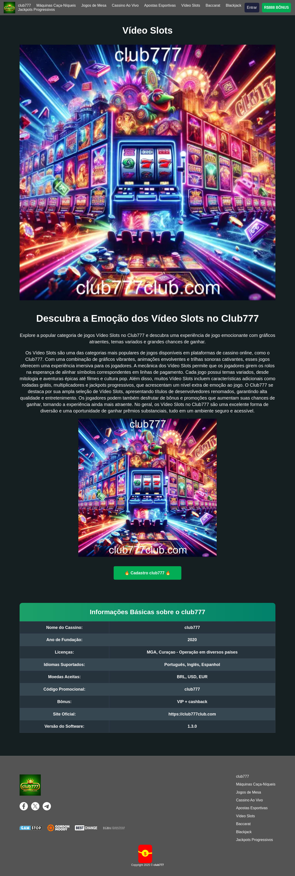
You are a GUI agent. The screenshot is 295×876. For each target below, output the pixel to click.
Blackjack (233, 5)
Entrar (252, 7)
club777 (24, 5)
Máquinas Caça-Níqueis (56, 5)
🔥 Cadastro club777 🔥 (147, 572)
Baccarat (213, 5)
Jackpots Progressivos (36, 10)
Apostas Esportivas (160, 5)
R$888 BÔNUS (276, 7)
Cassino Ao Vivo (125, 5)
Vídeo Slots (190, 5)
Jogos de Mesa (93, 5)
